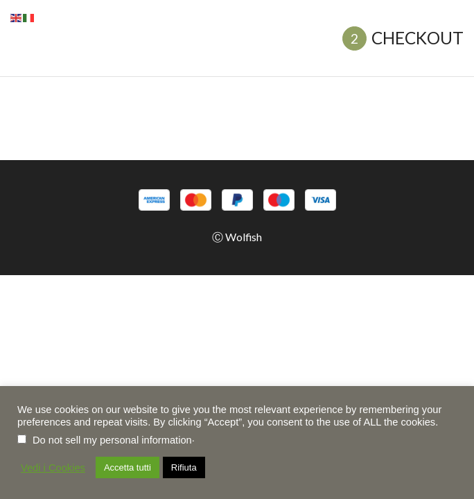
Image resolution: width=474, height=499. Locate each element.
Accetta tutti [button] (127, 467)
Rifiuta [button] (184, 467)
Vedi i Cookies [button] (53, 467)
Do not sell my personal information (112, 440)
